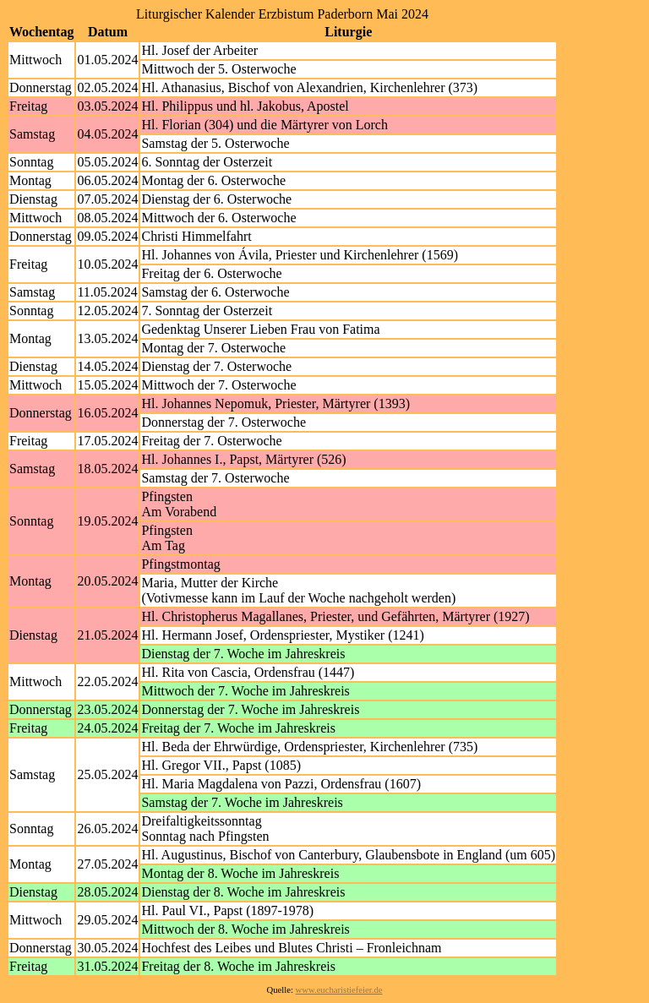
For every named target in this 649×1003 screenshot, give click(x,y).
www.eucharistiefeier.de (339, 990)
